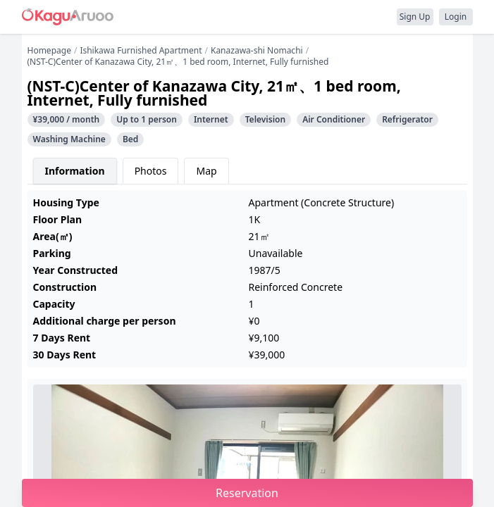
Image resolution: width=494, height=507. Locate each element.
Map (206, 170)
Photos (151, 170)
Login (456, 17)
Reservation (247, 493)
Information (75, 170)
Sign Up (415, 17)
